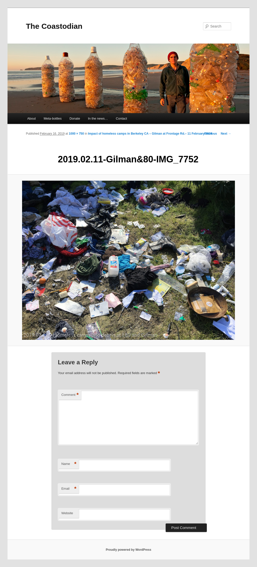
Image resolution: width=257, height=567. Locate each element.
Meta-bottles (53, 118)
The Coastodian (54, 26)
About (31, 118)
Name (68, 464)
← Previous (208, 133)
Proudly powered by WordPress (128, 549)
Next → (226, 133)
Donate (75, 118)
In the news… (98, 118)
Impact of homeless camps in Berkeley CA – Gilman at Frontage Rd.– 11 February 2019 (150, 133)
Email (68, 488)
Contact (121, 118)
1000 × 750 (76, 133)
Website (67, 513)
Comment (70, 395)
